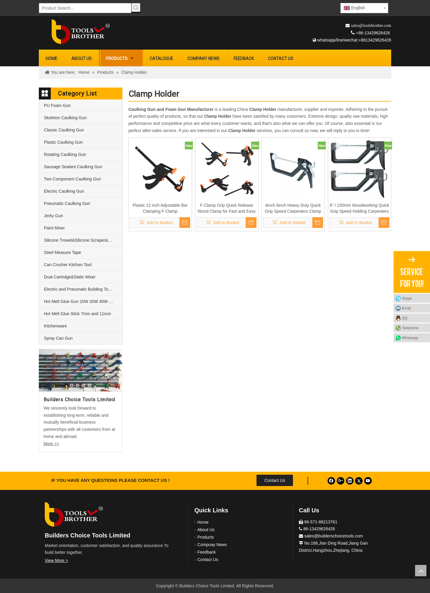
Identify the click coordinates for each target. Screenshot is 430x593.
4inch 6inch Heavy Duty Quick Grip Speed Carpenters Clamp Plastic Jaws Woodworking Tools (293, 208)
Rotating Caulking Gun (65, 154)
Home (202, 522)
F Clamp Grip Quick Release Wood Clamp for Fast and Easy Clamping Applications (227, 208)
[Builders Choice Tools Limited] (81, 31)
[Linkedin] (350, 481)
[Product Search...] (85, 8)
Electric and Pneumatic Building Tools (78, 289)
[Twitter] (359, 481)
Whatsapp (410, 337)
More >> (51, 443)
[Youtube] (368, 481)
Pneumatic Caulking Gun (67, 203)
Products (205, 537)
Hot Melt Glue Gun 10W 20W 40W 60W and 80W (83, 301)
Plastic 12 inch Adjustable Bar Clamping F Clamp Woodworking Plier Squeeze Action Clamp (160, 208)
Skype (407, 298)
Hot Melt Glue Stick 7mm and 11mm (77, 313)
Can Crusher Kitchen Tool (67, 264)
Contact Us (274, 480)
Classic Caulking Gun (64, 130)
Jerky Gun (53, 215)
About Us (206, 529)
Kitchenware (55, 326)
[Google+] (340, 481)
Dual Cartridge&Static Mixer (70, 277)
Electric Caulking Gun (64, 191)
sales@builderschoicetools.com (333, 536)
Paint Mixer (54, 228)
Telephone (414, 328)
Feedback (206, 552)
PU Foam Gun (57, 105)
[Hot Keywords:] (135, 7)
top (420, 570)
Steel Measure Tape (62, 252)
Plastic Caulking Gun (63, 142)
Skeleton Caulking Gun (65, 117)
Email (406, 308)
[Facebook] (331, 481)
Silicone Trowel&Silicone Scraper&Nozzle (82, 240)
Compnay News (212, 544)
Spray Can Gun (58, 338)
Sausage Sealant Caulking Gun (73, 166)
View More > (56, 560)
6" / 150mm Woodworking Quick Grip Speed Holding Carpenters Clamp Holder (359, 208)
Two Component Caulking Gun (72, 179)
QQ (405, 318)
